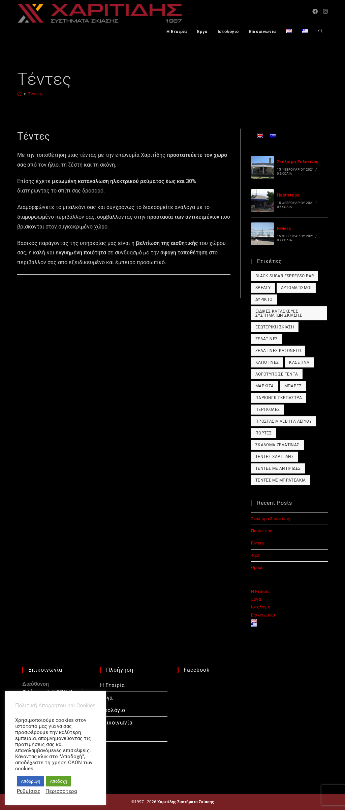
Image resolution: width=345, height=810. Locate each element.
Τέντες (35, 93)
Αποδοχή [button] (58, 781)
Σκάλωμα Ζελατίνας (298, 161)
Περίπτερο (288, 195)
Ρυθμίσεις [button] (28, 791)
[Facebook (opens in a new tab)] (315, 11)
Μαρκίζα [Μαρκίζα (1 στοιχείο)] (264, 386)
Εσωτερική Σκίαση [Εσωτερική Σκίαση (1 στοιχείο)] (274, 327)
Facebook (197, 670)
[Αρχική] (19, 93)
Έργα (256, 599)
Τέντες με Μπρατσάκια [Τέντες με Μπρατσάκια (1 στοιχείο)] (280, 480)
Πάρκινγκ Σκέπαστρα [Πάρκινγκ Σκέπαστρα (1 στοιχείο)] (278, 397)
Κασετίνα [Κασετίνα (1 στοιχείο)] (299, 362)
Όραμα (257, 567)
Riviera (284, 228)
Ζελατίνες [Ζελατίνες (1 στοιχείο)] (266, 339)
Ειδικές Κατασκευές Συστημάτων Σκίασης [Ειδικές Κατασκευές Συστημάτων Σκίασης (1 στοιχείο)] (278, 313)
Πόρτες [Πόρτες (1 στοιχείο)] (263, 433)
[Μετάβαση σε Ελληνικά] (272, 135)
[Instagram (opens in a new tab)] (325, 11)
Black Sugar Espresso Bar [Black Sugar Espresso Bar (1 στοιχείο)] (284, 276)
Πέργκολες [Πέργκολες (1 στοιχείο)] (267, 409)
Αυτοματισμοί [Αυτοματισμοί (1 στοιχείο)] (296, 287)
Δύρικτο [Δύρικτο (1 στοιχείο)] (264, 299)
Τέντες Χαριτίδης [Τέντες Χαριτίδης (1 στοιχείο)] (274, 456)
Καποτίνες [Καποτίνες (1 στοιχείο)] (267, 362)
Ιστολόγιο (260, 606)
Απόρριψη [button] (30, 781)
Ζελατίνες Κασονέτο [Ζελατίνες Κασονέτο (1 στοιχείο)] (278, 350)
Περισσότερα (61, 791)
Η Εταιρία (260, 591)
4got (255, 555)
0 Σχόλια (284, 173)
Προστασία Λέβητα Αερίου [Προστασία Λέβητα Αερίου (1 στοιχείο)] (283, 421)
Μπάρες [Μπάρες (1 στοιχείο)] (293, 386)
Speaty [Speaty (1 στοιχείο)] (263, 287)
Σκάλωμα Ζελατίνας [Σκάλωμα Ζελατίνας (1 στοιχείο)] (277, 445)
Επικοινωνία (263, 615)
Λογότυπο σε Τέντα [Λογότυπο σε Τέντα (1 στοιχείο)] (276, 374)
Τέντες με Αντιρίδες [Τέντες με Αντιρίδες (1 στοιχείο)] (278, 468)
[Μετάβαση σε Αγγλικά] (289, 32)
